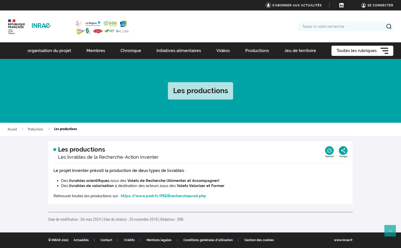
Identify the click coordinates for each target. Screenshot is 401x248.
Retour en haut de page (392, 233)
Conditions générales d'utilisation (208, 240)
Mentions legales (159, 240)
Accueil (12, 129)
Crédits (129, 240)
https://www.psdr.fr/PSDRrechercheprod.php (163, 196)
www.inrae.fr (343, 240)
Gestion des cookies (259, 240)
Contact (106, 240)
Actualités (81, 240)
